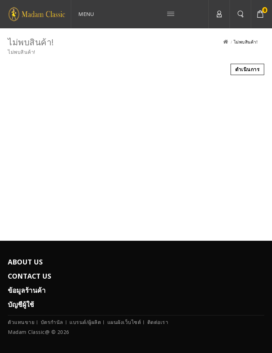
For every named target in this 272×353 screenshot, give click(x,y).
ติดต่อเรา (158, 322)
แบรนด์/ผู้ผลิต (85, 322)
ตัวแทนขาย (21, 322)
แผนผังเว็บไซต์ (124, 322)
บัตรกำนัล (52, 322)
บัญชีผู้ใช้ (219, 14)
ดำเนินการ (247, 69)
